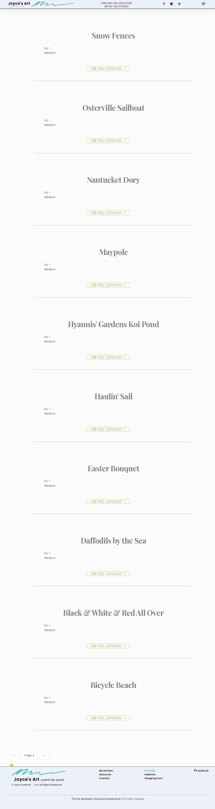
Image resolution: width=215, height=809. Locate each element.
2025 (36, 785)
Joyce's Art (26, 779)
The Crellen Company (132, 799)
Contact (104, 778)
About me (105, 774)
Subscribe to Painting (11, 765)
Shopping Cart (153, 778)
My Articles (106, 770)
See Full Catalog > (108, 68)
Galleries (150, 774)
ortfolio (151, 770)
